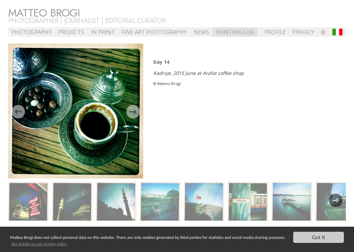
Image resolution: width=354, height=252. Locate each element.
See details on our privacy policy (39, 243)
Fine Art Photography (154, 32)
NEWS (201, 32)
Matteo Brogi (44, 13)
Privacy (303, 32)
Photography (31, 32)
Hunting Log (235, 32)
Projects (71, 32)
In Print (103, 32)
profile (275, 32)
